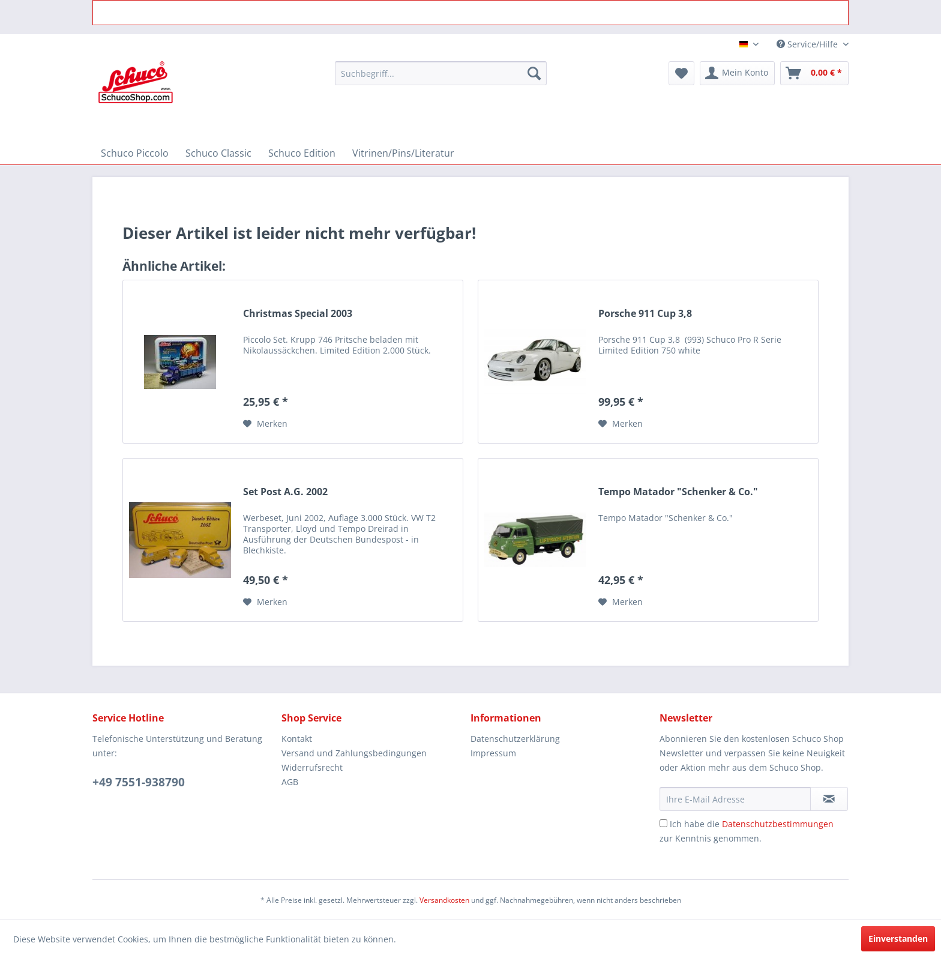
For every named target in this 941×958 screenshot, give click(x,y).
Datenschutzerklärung (515, 738)
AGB (289, 782)
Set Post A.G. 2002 (285, 492)
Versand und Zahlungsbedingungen (354, 753)
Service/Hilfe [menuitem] (808, 44)
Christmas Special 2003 (297, 313)
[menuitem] (441, 73)
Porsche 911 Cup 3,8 (645, 313)
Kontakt (296, 738)
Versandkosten (444, 900)
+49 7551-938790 (138, 782)
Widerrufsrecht (312, 767)
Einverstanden (898, 938)
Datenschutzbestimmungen (778, 824)
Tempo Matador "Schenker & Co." (678, 492)
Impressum (493, 753)
